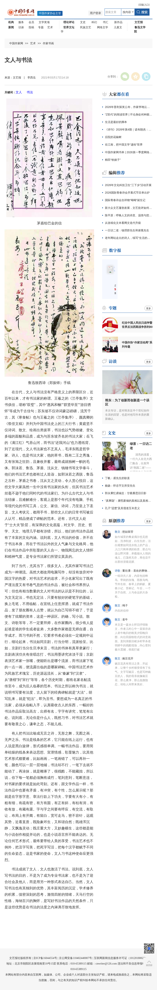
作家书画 (48, 43)
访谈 (21, 27)
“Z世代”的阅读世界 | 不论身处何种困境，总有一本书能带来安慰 (128, 114)
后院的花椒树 (113, 137)
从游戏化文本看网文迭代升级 (123, 222)
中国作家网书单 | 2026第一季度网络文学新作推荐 (128, 152)
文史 (83, 22)
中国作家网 (16, 43)
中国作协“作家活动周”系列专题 (137, 344)
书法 (30, 92)
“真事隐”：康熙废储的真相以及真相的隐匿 (128, 500)
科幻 (94, 22)
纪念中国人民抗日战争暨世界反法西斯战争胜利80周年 (137, 325)
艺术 (50, 27)
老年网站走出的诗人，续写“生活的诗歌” (128, 237)
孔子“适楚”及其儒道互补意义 (122, 508)
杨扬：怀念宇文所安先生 (120, 485)
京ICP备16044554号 (45, 958)
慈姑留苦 (127, 531)
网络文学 (102, 27)
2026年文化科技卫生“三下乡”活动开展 (128, 185)
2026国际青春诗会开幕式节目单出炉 (127, 192)
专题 (41, 27)
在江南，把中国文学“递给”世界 (124, 144)
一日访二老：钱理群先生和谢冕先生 (127, 230)
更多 (148, 308)
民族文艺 (85, 27)
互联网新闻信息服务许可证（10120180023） (121, 958)
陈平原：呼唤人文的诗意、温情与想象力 (128, 215)
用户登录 (95, 13)
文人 (19, 92)
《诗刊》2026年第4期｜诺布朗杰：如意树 (128, 129)
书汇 (105, 22)
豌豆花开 (127, 658)
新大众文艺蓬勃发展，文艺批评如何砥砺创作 (128, 207)
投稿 (31, 27)
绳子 (125, 605)
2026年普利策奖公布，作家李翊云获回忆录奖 (128, 107)
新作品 (118, 22)
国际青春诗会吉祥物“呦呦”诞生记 (125, 200)
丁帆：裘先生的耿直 (117, 478)
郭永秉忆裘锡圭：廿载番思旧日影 (125, 493)
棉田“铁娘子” (113, 159)
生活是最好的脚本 (116, 122)
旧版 (144, 4)
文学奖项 (44, 22)
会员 (31, 22)
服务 (21, 22)
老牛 (125, 619)
